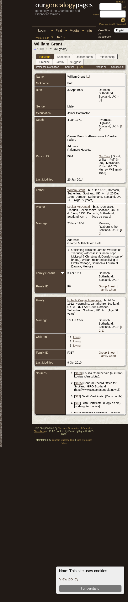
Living (77, 337)
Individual (45, 57)
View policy (68, 579)
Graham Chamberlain (63, 440)
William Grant (76, 190)
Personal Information (47, 67)
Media (74, 30)
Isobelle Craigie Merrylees (84, 300)
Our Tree (104, 156)
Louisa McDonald (78, 206)
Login (42, 30)
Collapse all (117, 67)
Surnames (121, 24)
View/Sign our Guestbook (104, 31)
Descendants (84, 57)
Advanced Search (107, 24)
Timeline (44, 62)
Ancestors (63, 57)
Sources (69, 67)
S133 (78, 373)
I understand (90, 588)
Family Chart (108, 289)
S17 (77, 396)
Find (58, 30)
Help (58, 37)
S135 (78, 383)
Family (59, 62)
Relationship (106, 57)
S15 (77, 403)
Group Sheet (107, 286)
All (81, 67)
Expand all (100, 67)
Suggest (75, 62)
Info (89, 30)
